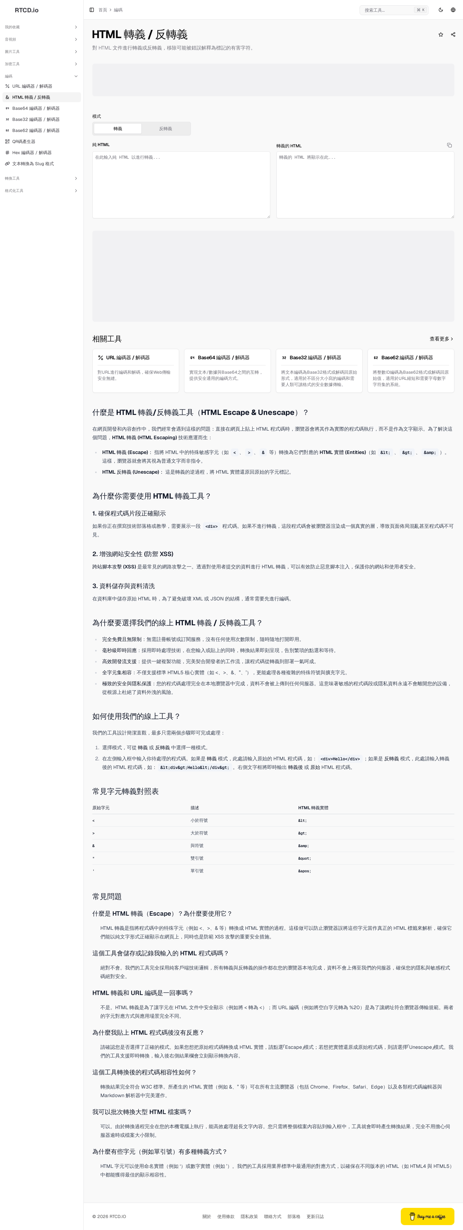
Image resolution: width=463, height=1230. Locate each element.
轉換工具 (42, 178)
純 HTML (101, 144)
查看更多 (442, 339)
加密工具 (42, 64)
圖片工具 (42, 51)
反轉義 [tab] (165, 128)
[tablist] (141, 128)
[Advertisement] (273, 80)
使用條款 (226, 1216)
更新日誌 (315, 1216)
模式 (96, 116)
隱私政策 (249, 1216)
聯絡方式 (272, 1216)
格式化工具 (42, 190)
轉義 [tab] (118, 128)
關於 (207, 1216)
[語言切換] (453, 10)
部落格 (294, 1216)
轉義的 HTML (289, 146)
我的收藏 (42, 27)
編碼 (42, 76)
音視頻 (42, 39)
